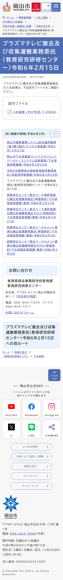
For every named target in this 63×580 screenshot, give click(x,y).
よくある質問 (30, 447)
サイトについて (30, 486)
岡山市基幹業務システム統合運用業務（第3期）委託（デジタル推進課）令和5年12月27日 (31, 146)
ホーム (10, 17)
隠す (55, 134)
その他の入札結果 (13, 22)
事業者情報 (25, 17)
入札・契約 (42, 17)
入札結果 (39, 356)
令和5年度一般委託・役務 (17, 26)
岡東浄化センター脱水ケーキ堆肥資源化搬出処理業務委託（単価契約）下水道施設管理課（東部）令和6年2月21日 (32, 199)
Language (46, 9)
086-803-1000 (23, 533)
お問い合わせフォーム (20, 312)
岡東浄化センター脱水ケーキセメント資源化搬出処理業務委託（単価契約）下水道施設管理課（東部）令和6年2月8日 (32, 231)
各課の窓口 (20, 352)
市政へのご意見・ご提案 (30, 456)
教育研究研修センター (16, 356)
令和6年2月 (43, 26)
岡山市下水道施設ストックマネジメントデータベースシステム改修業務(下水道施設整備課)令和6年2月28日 (32, 160)
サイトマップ (30, 476)
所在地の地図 (26, 296)
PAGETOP (54, 377)
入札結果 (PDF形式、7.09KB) (32, 112)
